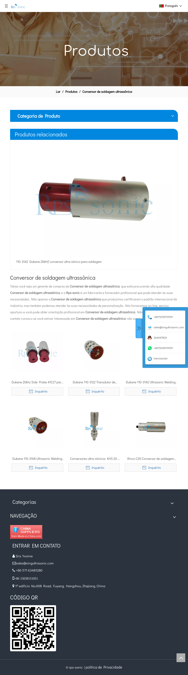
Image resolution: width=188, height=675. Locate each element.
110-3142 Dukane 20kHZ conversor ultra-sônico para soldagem (59, 261)
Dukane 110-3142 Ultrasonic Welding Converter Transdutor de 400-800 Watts (151, 382)
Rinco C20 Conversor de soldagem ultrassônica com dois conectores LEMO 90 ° (150, 458)
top (181, 657)
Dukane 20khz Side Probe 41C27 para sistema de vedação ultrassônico (37, 382)
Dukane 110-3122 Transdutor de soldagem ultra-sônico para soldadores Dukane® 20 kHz (94, 382)
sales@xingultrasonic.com (35, 563)
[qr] (33, 628)
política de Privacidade (103, 667)
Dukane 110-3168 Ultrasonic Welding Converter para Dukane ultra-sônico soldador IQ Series (37, 458)
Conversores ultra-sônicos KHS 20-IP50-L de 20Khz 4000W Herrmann (94, 458)
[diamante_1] (26, 532)
